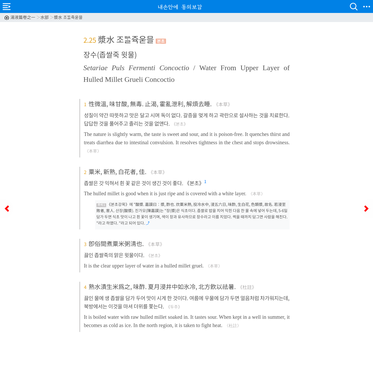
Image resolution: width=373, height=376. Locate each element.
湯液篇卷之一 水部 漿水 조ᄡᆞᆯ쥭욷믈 (43, 17)
